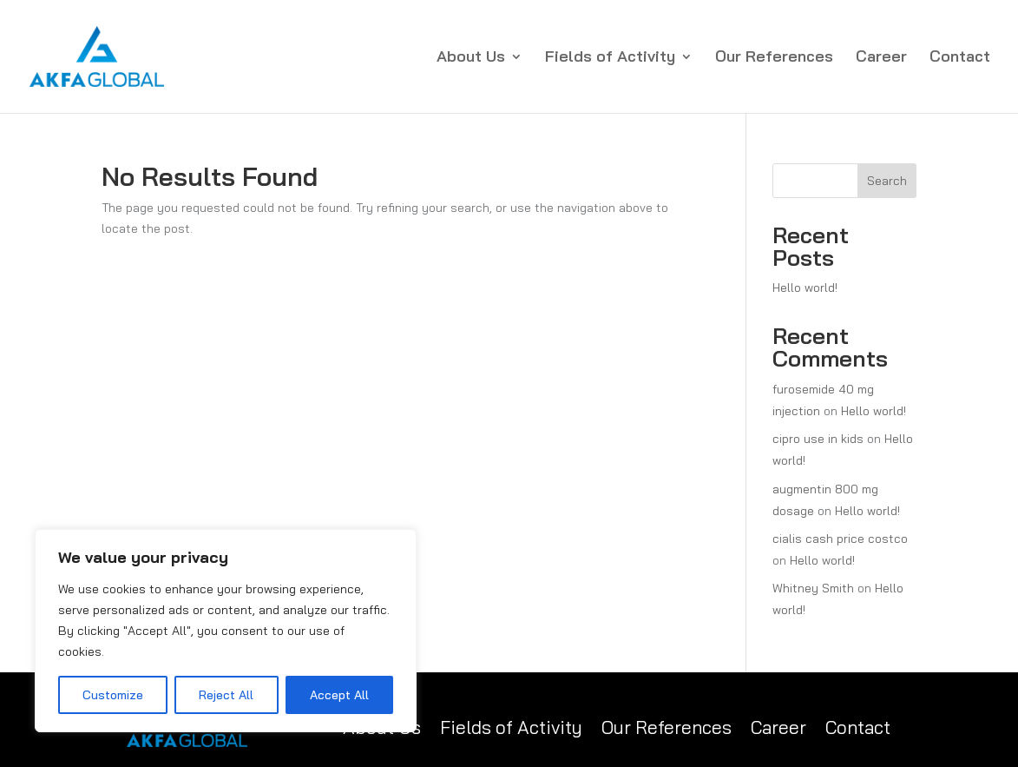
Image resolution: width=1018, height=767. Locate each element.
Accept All (339, 695)
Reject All (226, 695)
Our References (774, 58)
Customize (112, 695)
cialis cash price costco (840, 538)
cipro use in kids (818, 438)
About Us (471, 58)
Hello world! (804, 287)
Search (887, 180)
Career (881, 58)
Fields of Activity (610, 58)
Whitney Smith (813, 588)
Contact (959, 58)
